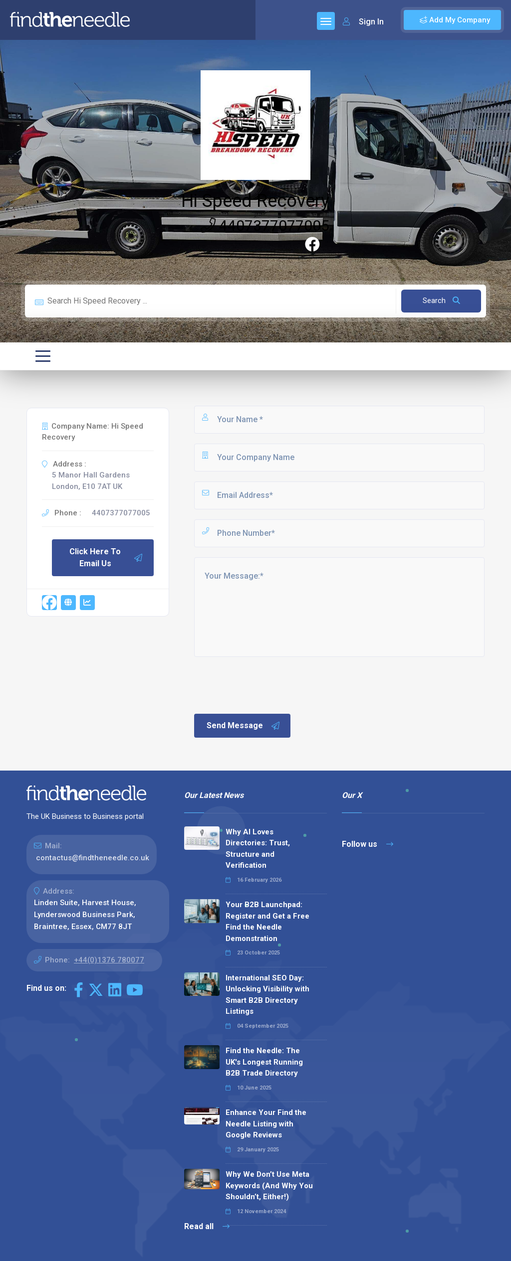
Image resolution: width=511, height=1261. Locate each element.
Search (441, 300)
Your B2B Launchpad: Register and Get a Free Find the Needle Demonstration (267, 921)
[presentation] (268, 684)
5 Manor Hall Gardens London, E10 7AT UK (91, 481)
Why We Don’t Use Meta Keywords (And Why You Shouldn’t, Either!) (269, 1185)
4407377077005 (265, 225)
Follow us (367, 844)
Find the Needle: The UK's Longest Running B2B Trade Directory (264, 1062)
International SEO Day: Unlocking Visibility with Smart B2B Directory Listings (267, 994)
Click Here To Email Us (106, 557)
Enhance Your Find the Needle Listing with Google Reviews (266, 1123)
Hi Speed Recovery (255, 200)
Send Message (243, 726)
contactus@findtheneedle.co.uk (92, 857)
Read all (207, 1226)
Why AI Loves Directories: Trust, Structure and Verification (258, 848)
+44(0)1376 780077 (109, 959)
